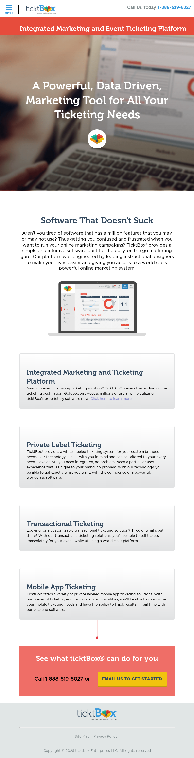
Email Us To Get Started (132, 678)
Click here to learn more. (111, 399)
